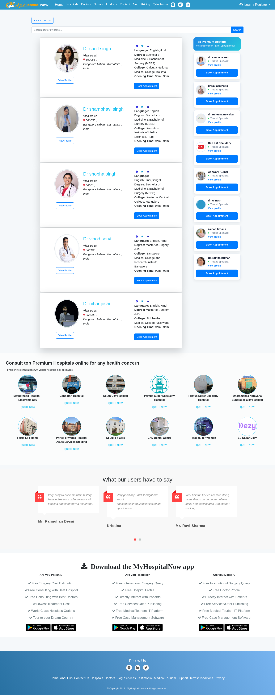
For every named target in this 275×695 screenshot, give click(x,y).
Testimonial (145, 678)
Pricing (145, 4)
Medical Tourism (165, 678)
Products (111, 4)
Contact (125, 4)
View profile (214, 65)
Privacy (220, 678)
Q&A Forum (160, 4)
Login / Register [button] (253, 4)
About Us (66, 678)
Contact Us (81, 678)
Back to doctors (42, 20)
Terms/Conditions (201, 678)
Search (237, 29)
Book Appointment (147, 86)
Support (182, 678)
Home (60, 4)
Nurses (98, 4)
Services (130, 678)
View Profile (65, 80)
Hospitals (72, 4)
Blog (135, 4)
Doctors (86, 4)
